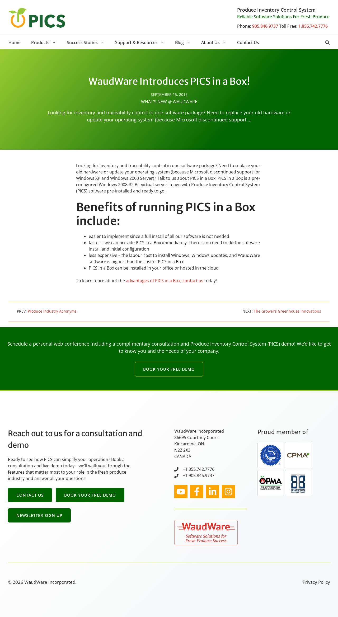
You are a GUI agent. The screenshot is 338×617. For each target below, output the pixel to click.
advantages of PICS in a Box (153, 281)
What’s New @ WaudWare (169, 102)
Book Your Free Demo (169, 369)
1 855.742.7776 (199, 469)
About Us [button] (216, 42)
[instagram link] (180, 491)
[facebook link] (196, 491)
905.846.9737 (265, 26)
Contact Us (248, 42)
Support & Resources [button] (142, 42)
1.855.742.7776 (313, 26)
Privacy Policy (316, 582)
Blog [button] (185, 42)
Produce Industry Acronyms (52, 311)
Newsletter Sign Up (39, 515)
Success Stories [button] (88, 42)
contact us (192, 281)
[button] (327, 42)
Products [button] (46, 42)
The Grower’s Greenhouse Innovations (287, 311)
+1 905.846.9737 (198, 475)
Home (14, 42)
